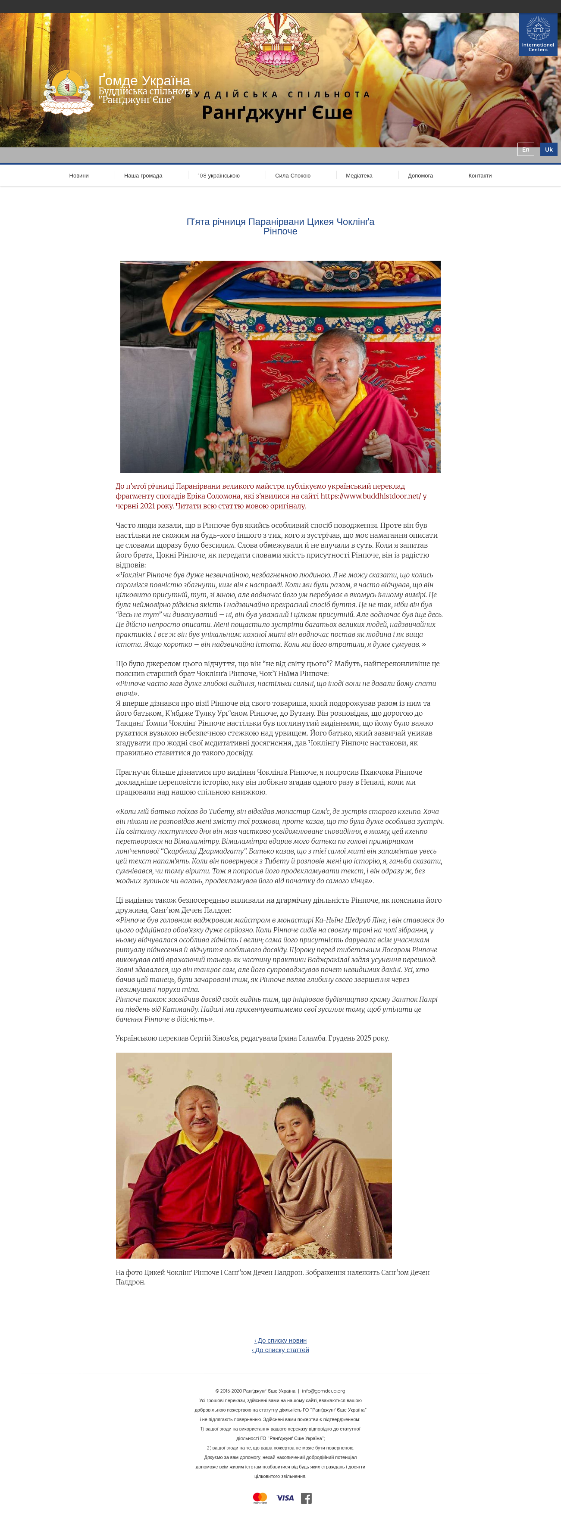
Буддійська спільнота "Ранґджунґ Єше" (145, 95)
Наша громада (143, 175)
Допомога (420, 175)
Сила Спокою (292, 175)
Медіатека (359, 175)
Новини (79, 175)
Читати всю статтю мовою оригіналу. (241, 506)
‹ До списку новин (280, 1340)
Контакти (480, 175)
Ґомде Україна (144, 80)
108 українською (219, 175)
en (526, 149)
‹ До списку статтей (280, 1350)
